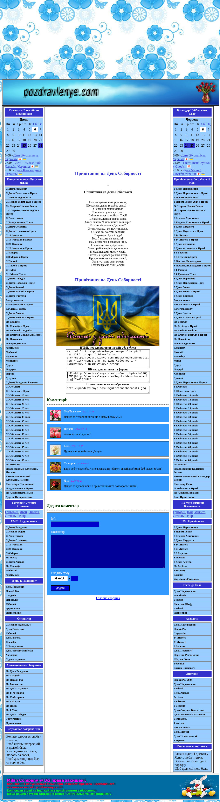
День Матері (181, 731)
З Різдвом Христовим (186, 217)
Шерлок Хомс (182, 659)
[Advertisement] (109, 40)
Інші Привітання (184, 496)
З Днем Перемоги (184, 278)
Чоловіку (179, 356)
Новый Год (12, 591)
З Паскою (179, 557)
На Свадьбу (13, 321)
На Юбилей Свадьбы (19, 330)
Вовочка (179, 663)
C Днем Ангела (15, 561)
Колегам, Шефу (183, 308)
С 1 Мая (11, 269)
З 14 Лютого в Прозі (186, 239)
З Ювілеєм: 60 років (186, 442)
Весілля (178, 599)
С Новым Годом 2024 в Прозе (23, 201)
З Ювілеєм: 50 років (186, 434)
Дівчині (178, 377)
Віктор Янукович (184, 667)
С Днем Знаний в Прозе (20, 291)
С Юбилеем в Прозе (18, 390)
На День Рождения (17, 671)
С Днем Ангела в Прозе (20, 317)
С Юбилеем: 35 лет (17, 421)
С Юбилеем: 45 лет (17, 429)
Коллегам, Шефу (16, 308)
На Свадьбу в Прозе (18, 326)
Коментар (58, 531)
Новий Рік (180, 595)
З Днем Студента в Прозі (189, 230)
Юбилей (11, 604)
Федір (189, 515)
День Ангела (181, 692)
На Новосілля (182, 339)
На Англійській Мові (186, 492)
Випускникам (182, 300)
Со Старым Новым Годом (21, 206)
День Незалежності (185, 736)
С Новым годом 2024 (18, 624)
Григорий (11, 512)
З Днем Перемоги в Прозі (189, 282)
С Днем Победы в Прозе (20, 282)
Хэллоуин (12, 654)
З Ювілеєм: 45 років (186, 429)
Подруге (11, 369)
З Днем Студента (184, 226)
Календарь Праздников (20, 484)
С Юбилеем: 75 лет (17, 455)
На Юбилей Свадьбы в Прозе (24, 334)
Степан (10, 515)
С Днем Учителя (16, 295)
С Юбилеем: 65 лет (17, 447)
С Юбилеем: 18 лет (17, 399)
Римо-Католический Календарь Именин (18, 478)
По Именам (13, 464)
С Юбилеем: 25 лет (17, 408)
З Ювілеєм (180, 386)
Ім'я (53, 518)
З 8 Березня (180, 252)
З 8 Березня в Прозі (185, 256)
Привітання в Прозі (186, 488)
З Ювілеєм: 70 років (186, 451)
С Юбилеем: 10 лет (17, 395)
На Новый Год (14, 679)
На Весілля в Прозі (185, 326)
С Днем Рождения (16, 188)
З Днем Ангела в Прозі (187, 317)
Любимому (12, 347)
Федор (21, 515)
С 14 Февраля (14, 235)
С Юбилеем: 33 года (18, 416)
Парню (10, 373)
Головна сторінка (108, 598)
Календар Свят (183, 484)
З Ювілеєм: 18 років (186, 399)
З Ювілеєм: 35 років (186, 421)
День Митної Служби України (187, 172)
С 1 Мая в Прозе (16, 274)
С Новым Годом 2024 (18, 197)
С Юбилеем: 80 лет (17, 460)
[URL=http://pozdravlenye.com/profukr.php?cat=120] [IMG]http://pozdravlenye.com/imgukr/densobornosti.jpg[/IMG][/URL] (108, 377)
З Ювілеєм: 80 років (186, 460)
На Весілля (180, 321)
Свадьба (11, 595)
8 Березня (179, 646)
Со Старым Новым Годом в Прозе (22, 212)
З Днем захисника (184, 243)
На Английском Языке (19, 492)
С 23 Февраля (14, 243)
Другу (9, 365)
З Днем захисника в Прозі (189, 248)
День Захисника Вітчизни (189, 714)
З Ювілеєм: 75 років (186, 455)
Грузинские (13, 608)
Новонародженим (184, 343)
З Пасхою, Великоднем (187, 261)
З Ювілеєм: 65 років (186, 447)
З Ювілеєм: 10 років (186, 395)
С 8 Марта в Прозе (17, 256)
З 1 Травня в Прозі (185, 274)
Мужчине (11, 356)
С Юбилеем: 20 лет (17, 403)
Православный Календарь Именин (22, 470)
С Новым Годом (15, 531)
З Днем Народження (186, 188)
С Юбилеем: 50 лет (17, 434)
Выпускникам (14, 300)
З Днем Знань (182, 287)
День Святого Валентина (189, 710)
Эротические (13, 718)
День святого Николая (19, 650)
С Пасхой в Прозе (16, 265)
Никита (34, 512)
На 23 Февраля (15, 697)
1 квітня (179, 723)
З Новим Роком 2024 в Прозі (191, 201)
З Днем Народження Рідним (190, 382)
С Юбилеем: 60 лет (17, 442)
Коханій (178, 352)
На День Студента (17, 688)
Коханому (179, 347)
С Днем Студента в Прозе (21, 230)
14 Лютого (180, 637)
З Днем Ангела (183, 313)
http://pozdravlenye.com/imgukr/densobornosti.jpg (108, 389)
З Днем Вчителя (183, 295)
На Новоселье (14, 339)
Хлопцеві (179, 373)
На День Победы (16, 714)
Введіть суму (60, 573)
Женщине (12, 360)
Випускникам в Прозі (187, 304)
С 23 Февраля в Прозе (19, 248)
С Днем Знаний (15, 287)
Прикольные (13, 612)
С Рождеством (14, 217)
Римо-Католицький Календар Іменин (192, 478)
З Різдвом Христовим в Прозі (191, 222)
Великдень (180, 718)
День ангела (13, 637)
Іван (190, 512)
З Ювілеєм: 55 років (186, 438)
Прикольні (180, 612)
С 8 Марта (12, 252)
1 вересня (179, 740)
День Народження (184, 591)
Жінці (177, 360)
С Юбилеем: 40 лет (17, 425)
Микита (199, 512)
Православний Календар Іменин (189, 470)
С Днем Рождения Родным (22, 382)
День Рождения (15, 586)
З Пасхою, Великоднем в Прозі (192, 265)
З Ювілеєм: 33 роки (185, 416)
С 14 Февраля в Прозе (19, 239)
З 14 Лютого (181, 235)
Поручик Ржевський (186, 654)
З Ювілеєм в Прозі (185, 390)
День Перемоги (183, 650)
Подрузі (178, 369)
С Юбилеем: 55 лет (17, 438)
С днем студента (15, 659)
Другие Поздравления (19, 496)
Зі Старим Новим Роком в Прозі (189, 212)
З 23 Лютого (181, 548)
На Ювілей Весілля (185, 330)
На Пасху (11, 557)
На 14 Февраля (15, 692)
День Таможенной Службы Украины (23, 164)
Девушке (11, 377)
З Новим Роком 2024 (186, 197)
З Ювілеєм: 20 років (186, 403)
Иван (23, 512)
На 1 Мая (11, 710)
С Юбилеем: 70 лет (17, 451)
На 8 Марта (13, 701)
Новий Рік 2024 (183, 679)
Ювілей (178, 608)
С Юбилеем (13, 386)
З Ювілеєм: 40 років (186, 425)
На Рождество (14, 684)
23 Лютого (180, 641)
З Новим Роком (183, 531)
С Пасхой (11, 261)
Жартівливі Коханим (186, 579)
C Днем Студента (16, 540)
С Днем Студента (16, 226)
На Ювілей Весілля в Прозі (190, 334)
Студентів (180, 633)
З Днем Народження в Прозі (190, 193)
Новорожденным (16, 343)
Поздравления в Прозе (19, 488)
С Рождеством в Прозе (19, 222)
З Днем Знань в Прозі (187, 291)
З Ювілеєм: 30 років (186, 412)
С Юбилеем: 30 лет (17, 412)
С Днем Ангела (15, 313)
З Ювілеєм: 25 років (186, 408)
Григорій (179, 512)
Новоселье (12, 599)
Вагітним (179, 701)
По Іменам (180, 464)
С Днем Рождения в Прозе (21, 193)
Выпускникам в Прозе (19, 304)
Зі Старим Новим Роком (188, 206)
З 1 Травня (180, 269)
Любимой (11, 352)
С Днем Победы (15, 278)
